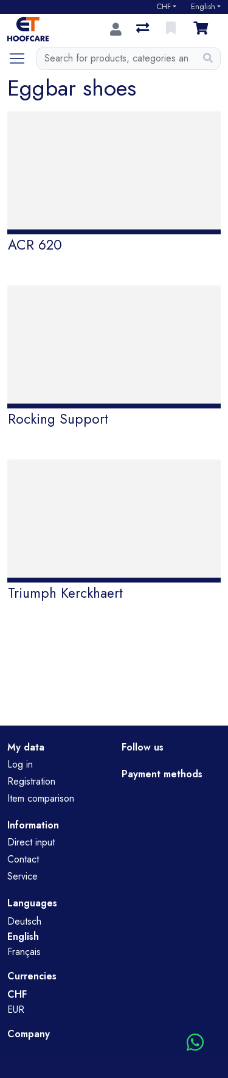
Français (24, 952)
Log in (20, 764)
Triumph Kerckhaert (65, 593)
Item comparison (40, 798)
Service (22, 876)
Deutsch (24, 921)
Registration (31, 781)
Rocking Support (58, 419)
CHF (163, 6)
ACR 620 (35, 244)
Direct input (31, 842)
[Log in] (116, 29)
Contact (23, 859)
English (203, 6)
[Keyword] (116, 58)
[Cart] (203, 29)
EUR (15, 1010)
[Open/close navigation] (21, 58)
